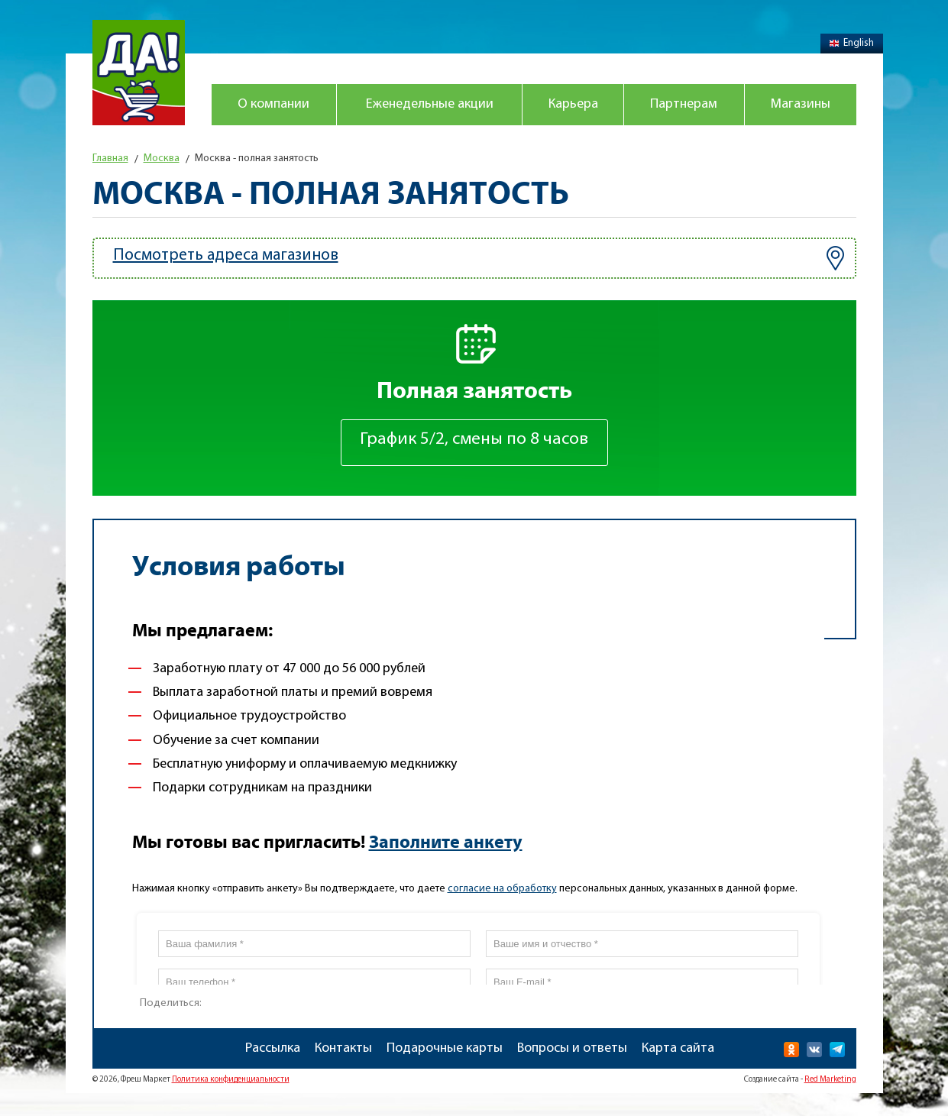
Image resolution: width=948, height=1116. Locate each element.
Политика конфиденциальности (231, 1080)
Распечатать (248, 998)
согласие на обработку (502, 888)
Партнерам (683, 104)
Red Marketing (830, 1080)
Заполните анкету (446, 842)
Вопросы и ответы (572, 1048)
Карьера (573, 104)
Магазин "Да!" (138, 72)
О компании (273, 104)
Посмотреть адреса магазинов (478, 258)
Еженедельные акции (429, 104)
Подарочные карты (445, 1048)
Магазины (800, 104)
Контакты (343, 1048)
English (852, 43)
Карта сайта (678, 1048)
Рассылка (272, 1048)
